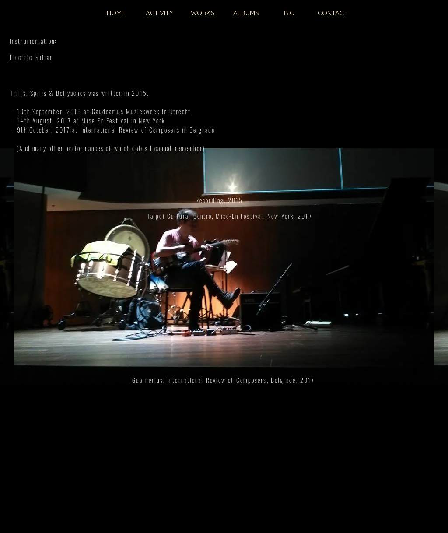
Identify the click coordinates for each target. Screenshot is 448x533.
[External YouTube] (224, 288)
